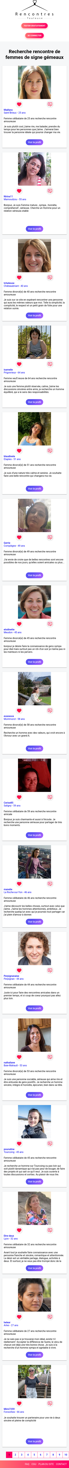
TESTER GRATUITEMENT (34, 26)
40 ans (24, 286)
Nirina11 (8, 196)
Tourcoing (9, 1152)
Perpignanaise (11, 976)
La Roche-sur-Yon (13, 892)
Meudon (8, 632)
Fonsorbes (9, 1411)
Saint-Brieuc (10, 112)
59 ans (17, 805)
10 (65, 1454)
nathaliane (9, 1062)
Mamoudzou (10, 199)
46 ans (28, 892)
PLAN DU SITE (46, 1464)
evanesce (9, 716)
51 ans (17, 459)
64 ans (21, 372)
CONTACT (61, 1464)
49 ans (21, 545)
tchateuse (9, 283)
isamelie (8, 369)
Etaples (8, 459)
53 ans (23, 1065)
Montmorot (10, 719)
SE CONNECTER (34, 35)
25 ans (22, 112)
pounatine (9, 1149)
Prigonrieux (10, 372)
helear (7, 1322)
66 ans (20, 1411)
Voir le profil (34, 142)
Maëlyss (8, 109)
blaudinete (9, 456)
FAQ (27, 1464)
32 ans (14, 1238)
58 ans (21, 719)
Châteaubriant (11, 286)
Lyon (6, 1238)
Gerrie (7, 542)
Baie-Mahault (11, 1065)
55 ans (22, 199)
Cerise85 (8, 802)
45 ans (18, 632)
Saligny (7, 805)
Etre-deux (9, 1235)
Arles (6, 1325)
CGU (34, 1464)
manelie (8, 889)
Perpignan (9, 978)
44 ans (20, 978)
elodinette (9, 629)
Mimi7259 (9, 1409)
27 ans (14, 1325)
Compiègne (10, 545)
